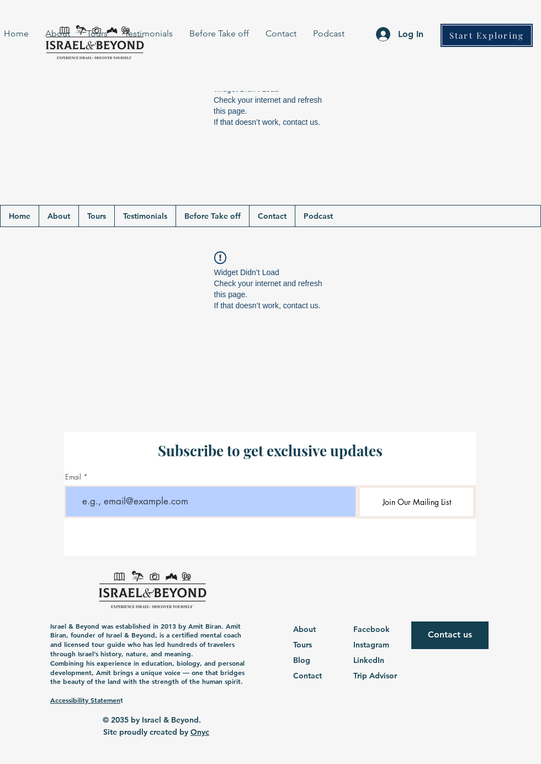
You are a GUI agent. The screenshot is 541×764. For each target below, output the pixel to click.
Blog (301, 660)
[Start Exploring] (486, 35)
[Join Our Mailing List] (416, 502)
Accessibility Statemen (85, 699)
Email (73, 477)
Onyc (199, 732)
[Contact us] (450, 635)
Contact (307, 676)
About (304, 629)
